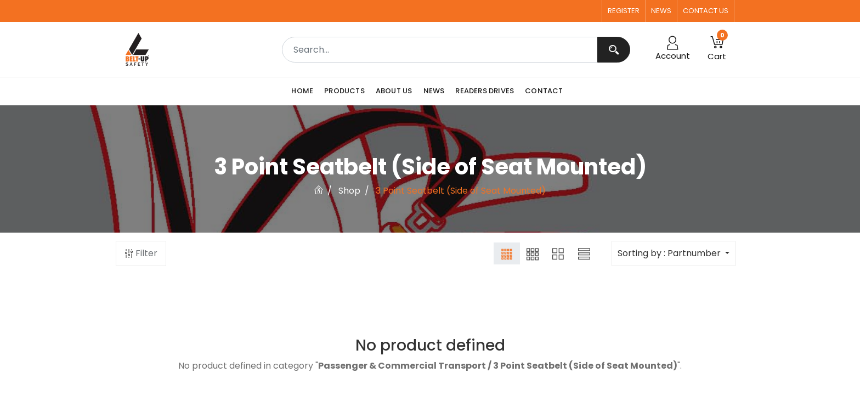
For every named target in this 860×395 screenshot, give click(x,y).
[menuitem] (305, 91)
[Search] (613, 50)
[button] (717, 49)
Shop (349, 190)
